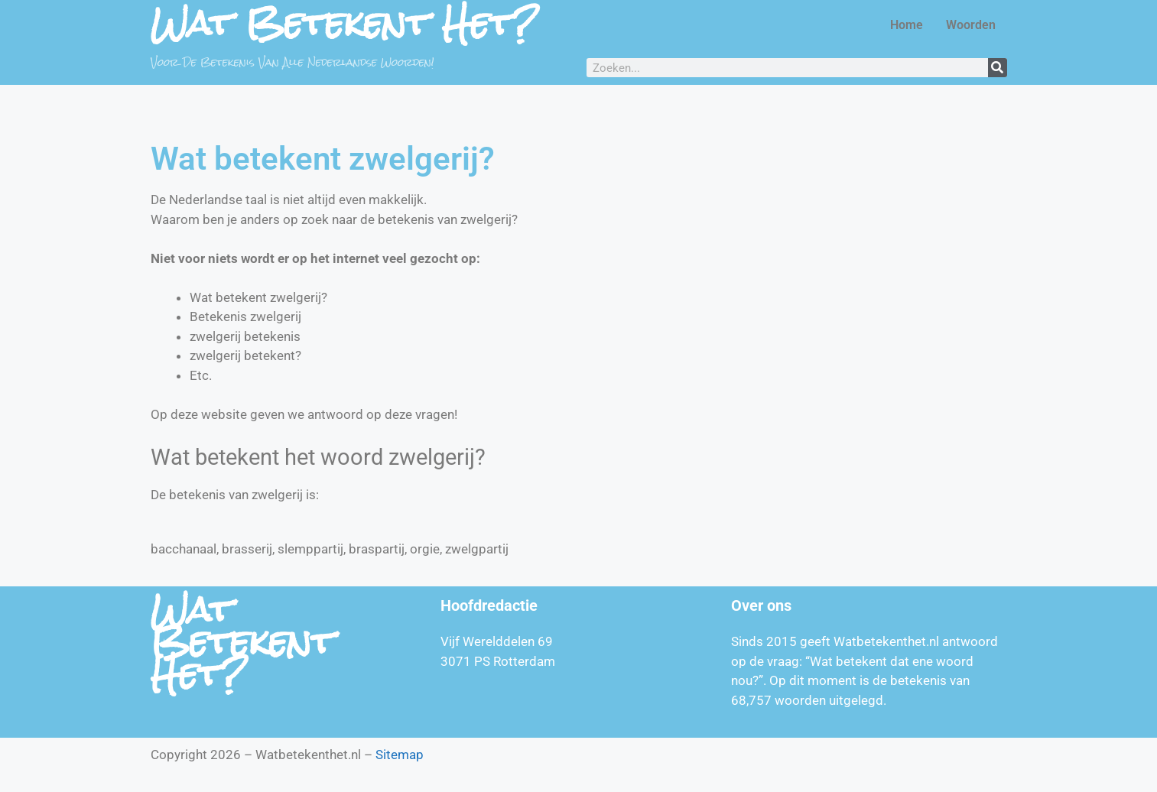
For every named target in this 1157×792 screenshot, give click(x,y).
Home (906, 25)
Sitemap (399, 754)
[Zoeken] (997, 67)
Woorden (971, 25)
